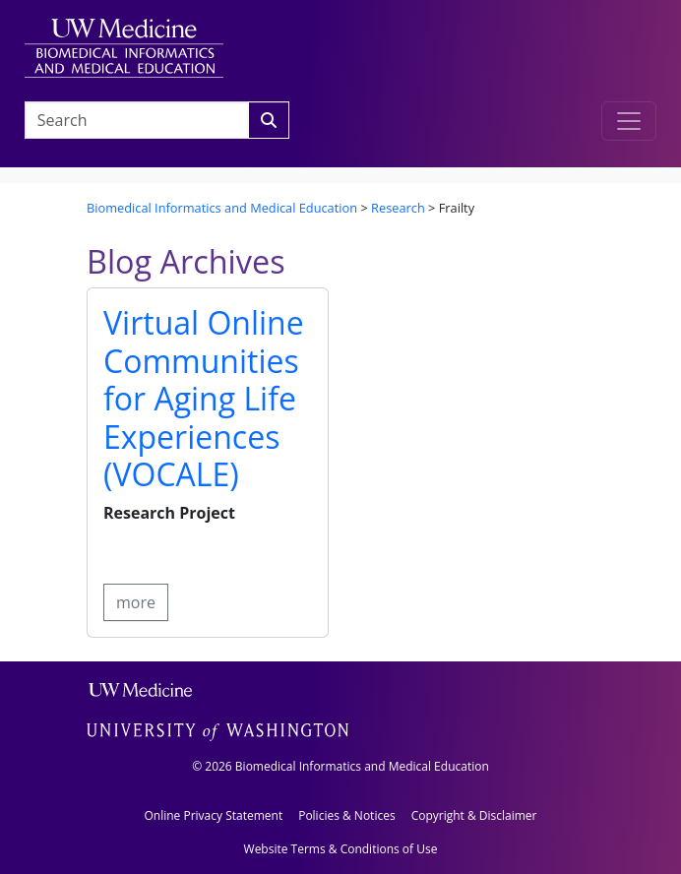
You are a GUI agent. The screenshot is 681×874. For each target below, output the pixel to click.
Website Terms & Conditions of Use (341, 849)
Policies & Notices (346, 815)
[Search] (268, 120)
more (135, 602)
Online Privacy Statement (213, 815)
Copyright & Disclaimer (474, 815)
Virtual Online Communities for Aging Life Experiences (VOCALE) (203, 398)
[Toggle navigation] (628, 121)
